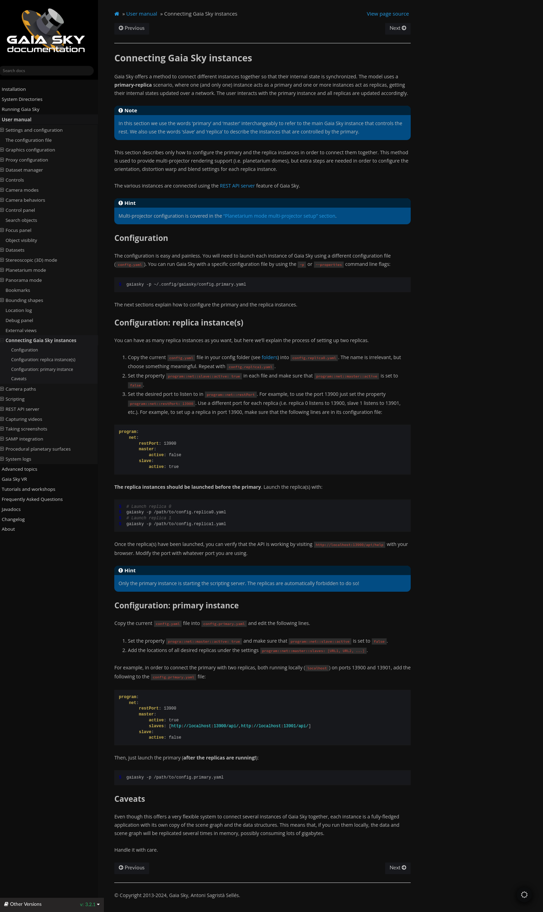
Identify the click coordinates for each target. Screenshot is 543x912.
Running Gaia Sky (23, 109)
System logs (21, 459)
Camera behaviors (28, 200)
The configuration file (34, 140)
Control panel (23, 210)
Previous (138, 28)
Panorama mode (27, 280)
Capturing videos (27, 419)
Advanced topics (22, 469)
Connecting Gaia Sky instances (44, 340)
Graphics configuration (33, 150)
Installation (17, 89)
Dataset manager (27, 170)
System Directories (25, 99)
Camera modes (25, 190)
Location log (24, 310)
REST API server (25, 409)
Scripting (18, 399)
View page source (393, 13)
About (11, 529)
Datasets (18, 250)
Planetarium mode (29, 270)
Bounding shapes (27, 300)
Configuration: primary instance (48, 369)
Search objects (27, 220)
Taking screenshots (29, 429)
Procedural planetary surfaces (41, 449)
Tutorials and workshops (31, 489)
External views (27, 330)
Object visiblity (27, 240)
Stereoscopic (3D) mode (34, 260)
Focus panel (21, 230)
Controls (18, 180)
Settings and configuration (37, 130)
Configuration (30, 350)
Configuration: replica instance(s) (49, 360)
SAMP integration (27, 439)
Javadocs (17, 509)
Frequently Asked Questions (35, 499)
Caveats (24, 379)
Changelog (19, 519)
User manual (19, 119)
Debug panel (25, 320)
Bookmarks (23, 290)
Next (403, 28)
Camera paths (24, 389)
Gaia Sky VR (17, 479)
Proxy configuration (30, 160)
